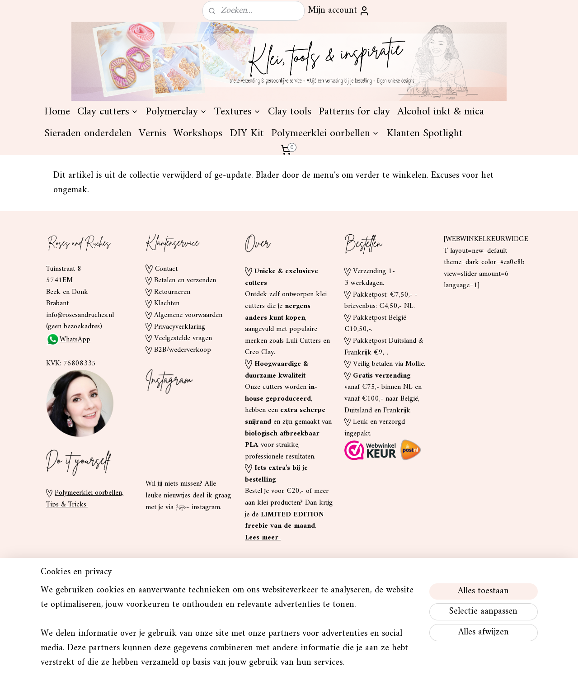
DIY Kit (247, 212)
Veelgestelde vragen (183, 417)
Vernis (152, 212)
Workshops (198, 212)
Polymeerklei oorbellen (325, 212)
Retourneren (172, 371)
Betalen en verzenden (185, 359)
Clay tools (289, 190)
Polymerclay (176, 190)
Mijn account (339, 11)
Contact (166, 348)
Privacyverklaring (179, 406)
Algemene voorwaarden (188, 394)
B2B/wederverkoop (182, 429)
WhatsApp (68, 418)
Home (57, 190)
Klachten (166, 382)
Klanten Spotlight (424, 212)
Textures (237, 190)
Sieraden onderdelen (88, 212)
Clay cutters (107, 190)
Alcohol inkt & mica (440, 190)
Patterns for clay (354, 190)
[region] (229, 632)
